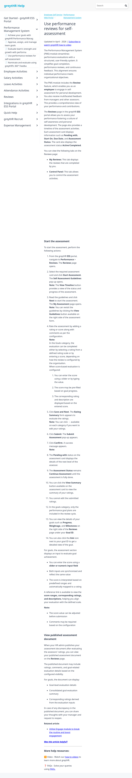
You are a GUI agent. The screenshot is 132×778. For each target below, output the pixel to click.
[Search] (110, 5)
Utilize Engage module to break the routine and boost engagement (64, 732)
